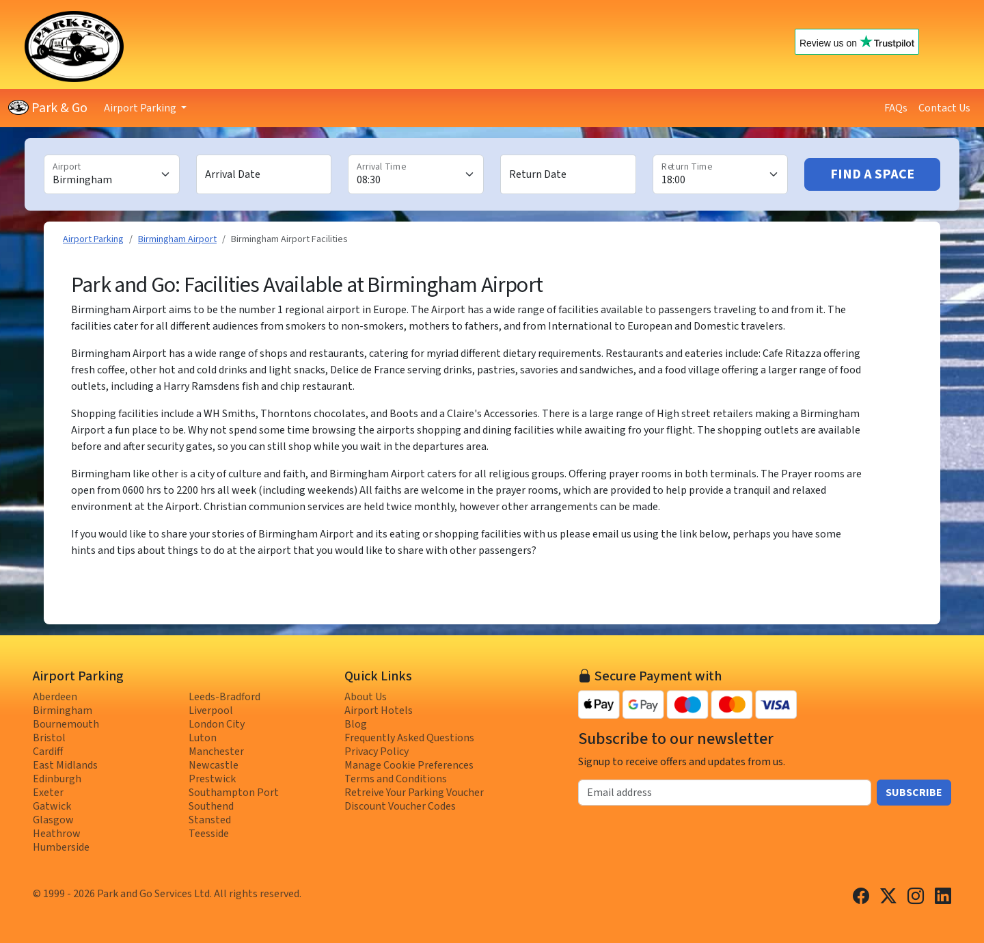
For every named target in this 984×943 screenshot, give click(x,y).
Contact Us (944, 108)
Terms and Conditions (395, 779)
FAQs (895, 108)
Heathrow (57, 833)
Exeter (48, 792)
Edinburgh (57, 779)
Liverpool (211, 710)
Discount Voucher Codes (400, 806)
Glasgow (53, 820)
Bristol (49, 738)
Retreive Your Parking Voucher (414, 792)
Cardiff (48, 751)
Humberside (61, 847)
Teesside (209, 833)
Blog (355, 724)
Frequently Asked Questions (409, 738)
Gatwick (52, 806)
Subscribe (914, 792)
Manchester (216, 751)
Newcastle (213, 765)
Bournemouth (66, 724)
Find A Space (872, 174)
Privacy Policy (376, 751)
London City (217, 724)
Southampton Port (234, 792)
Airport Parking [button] (141, 108)
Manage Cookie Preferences (409, 765)
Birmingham (62, 710)
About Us (365, 697)
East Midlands (65, 765)
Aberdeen (55, 697)
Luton (203, 738)
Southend (211, 806)
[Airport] (112, 174)
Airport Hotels (378, 710)
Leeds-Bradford (224, 697)
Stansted (210, 820)
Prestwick (212, 779)
